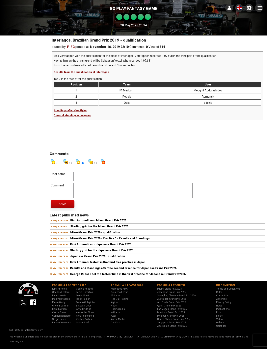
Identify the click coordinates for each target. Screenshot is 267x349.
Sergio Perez (59, 322)
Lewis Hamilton (84, 295)
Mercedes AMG (119, 291)
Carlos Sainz (59, 315)
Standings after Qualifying (70, 110)
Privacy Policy (223, 305)
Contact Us (222, 298)
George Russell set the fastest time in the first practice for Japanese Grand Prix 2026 (128, 277)
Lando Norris (59, 298)
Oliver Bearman (60, 308)
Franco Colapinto (85, 305)
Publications (223, 312)
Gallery (220, 325)
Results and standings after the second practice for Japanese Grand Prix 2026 (123, 271)
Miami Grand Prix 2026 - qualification (95, 235)
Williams (115, 315)
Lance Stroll (82, 325)
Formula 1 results (171, 288)
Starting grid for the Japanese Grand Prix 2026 (101, 253)
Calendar (221, 329)
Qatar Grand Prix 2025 (169, 308)
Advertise (221, 302)
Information (225, 288)
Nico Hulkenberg (85, 318)
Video (219, 322)
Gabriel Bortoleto (61, 318)
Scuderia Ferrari (119, 295)
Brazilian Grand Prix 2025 (171, 315)
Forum (219, 318)
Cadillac (115, 325)
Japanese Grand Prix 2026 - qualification (97, 259)
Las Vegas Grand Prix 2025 (172, 312)
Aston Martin (118, 322)
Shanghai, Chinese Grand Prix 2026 (176, 298)
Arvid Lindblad (83, 312)
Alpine (114, 305)
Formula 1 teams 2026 (127, 288)
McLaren (115, 298)
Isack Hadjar (83, 302)
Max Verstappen (61, 302)
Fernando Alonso (61, 325)
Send (63, 207)
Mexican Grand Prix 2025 (170, 318)
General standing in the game (72, 115)
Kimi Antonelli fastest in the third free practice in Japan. (108, 265)
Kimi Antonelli (59, 291)
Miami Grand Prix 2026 (169, 291)
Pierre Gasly (58, 305)
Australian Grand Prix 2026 (171, 302)
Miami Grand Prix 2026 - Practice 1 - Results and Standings (110, 241)
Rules (219, 295)
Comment (57, 185)
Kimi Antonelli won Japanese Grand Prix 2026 (100, 247)
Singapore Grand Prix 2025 (171, 325)
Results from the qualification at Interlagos (81, 72)
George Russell (84, 291)
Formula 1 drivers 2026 (69, 288)
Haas (114, 308)
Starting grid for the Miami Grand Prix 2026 (99, 229)
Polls (219, 315)
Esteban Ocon (84, 308)
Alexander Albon (85, 315)
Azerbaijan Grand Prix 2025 (172, 329)
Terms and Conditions (228, 291)
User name (58, 174)
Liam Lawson (59, 312)
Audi (113, 318)
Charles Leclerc (60, 295)
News (219, 308)
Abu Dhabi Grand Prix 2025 (171, 305)
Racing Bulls (118, 312)
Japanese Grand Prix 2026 (171, 295)
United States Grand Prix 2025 (173, 322)
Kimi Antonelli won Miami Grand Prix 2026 (98, 223)
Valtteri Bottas (84, 322)
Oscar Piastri (83, 298)
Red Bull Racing (119, 302)
